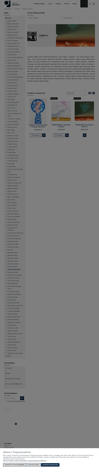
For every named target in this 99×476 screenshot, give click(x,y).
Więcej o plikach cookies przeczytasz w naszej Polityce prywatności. (25, 461)
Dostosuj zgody (33, 465)
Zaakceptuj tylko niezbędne (14, 465)
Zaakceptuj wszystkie (50, 465)
